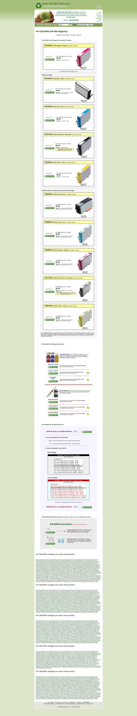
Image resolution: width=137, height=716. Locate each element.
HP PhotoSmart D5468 (54, 572)
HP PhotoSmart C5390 (85, 568)
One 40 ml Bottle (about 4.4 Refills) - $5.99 (68, 462)
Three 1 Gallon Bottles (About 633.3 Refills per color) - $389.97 (68, 497)
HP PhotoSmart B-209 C (45, 567)
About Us (79, 702)
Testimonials (98, 18)
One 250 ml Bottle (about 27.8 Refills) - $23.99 (68, 467)
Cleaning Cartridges (70, 703)
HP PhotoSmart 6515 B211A (75, 563)
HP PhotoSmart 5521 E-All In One (45, 562)
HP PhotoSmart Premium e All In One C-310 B (79, 578)
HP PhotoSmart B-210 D (56, 567)
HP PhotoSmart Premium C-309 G (56, 577)
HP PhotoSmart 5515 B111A (66, 561)
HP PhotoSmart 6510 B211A (50, 563)
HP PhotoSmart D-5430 (75, 572)
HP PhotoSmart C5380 (54, 568)
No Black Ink (68, 459)
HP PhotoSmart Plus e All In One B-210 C (79, 575)
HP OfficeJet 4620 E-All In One (53, 560)
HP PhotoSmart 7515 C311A (92, 564)
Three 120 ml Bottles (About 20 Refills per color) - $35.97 (68, 491)
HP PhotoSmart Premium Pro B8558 (52, 580)
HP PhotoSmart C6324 (51, 569)
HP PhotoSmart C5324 (87, 567)
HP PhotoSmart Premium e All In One (86, 577)
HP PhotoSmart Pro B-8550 (59, 667)
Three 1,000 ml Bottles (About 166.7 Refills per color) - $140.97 (68, 496)
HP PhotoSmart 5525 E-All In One (90, 562)
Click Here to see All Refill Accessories (80, 517)
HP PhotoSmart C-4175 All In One (50, 571)
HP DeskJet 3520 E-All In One (42, 559)
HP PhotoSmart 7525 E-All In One (66, 565)
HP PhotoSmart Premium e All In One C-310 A (55, 664)
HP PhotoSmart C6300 (41, 569)
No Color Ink (68, 484)
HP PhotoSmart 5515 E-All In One (79, 561)
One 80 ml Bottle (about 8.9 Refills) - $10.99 (68, 464)
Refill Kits (73, 35)
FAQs (100, 19)
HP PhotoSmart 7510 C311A (80, 564)
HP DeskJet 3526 (92, 559)
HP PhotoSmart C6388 (49, 570)
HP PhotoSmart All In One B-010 (87, 572)
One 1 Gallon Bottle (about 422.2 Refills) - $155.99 (68, 472)
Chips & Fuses (90, 703)
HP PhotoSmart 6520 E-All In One (89, 563)
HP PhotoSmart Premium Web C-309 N (88, 580)
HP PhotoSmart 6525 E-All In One (56, 564)
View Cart (99, 6)
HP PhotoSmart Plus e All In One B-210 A (52, 660)
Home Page (50, 702)
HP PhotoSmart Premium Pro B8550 (86, 579)
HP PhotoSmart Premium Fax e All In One (47, 579)
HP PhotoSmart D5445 (88, 571)
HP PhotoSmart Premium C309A (92, 576)
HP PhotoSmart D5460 (59, 658)
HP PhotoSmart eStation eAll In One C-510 (82, 573)
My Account (99, 7)
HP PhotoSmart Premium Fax (48, 665)
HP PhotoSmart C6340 (61, 569)
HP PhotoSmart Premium (65, 576)
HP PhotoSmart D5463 (44, 572)
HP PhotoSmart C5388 (74, 568)
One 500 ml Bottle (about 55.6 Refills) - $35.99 (68, 469)
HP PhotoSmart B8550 (78, 565)
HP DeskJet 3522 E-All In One (68, 559)
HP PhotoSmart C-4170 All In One (83, 570)
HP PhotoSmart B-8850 (66, 567)
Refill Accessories (81, 703)
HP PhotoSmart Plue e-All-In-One (60, 659)
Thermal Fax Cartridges (49, 703)
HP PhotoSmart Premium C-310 (70, 577)
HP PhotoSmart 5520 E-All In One (67, 652)
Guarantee (98, 15)
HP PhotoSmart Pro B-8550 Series (53, 581)
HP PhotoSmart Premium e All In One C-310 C (59, 578)
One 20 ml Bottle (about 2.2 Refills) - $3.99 (68, 461)
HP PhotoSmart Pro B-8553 (67, 581)
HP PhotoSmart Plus (45, 574)
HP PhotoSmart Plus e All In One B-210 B (61, 575)
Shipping (99, 16)
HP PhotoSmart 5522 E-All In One (60, 562)
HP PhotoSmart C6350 (71, 569)
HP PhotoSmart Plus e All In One (71, 574)
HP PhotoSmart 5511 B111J (90, 560)
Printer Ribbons (60, 703)
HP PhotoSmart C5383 (64, 568)
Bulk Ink (79, 35)
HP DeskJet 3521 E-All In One (55, 559)
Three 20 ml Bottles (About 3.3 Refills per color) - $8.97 (68, 486)
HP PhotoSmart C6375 (81, 569)
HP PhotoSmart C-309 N (71, 570)
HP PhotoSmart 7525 (53, 565)
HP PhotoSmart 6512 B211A (62, 563)
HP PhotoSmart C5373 (44, 568)
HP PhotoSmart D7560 (64, 572)
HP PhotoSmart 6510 (78, 652)
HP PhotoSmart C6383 (80, 657)
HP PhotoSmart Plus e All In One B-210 (86, 574)
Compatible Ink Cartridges (62, 35)
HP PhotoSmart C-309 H (60, 570)
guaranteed (56, 333)
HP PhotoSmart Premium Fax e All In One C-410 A (67, 579)
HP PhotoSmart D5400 (77, 571)
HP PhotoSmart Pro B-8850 (92, 581)
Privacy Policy (72, 702)
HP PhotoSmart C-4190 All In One (65, 571)
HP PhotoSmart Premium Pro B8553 (58, 666)
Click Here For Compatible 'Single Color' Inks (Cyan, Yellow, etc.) (68, 502)
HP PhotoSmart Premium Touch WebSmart (70, 580)
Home (99, 12)
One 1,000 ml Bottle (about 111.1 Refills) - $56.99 (68, 470)
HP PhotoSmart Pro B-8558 (80, 581)
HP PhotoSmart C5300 (77, 567)
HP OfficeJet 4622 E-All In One (67, 560)
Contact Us (98, 13)
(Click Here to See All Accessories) (79, 524)
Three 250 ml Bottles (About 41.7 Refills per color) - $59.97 (68, 493)
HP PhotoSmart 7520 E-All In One (67, 654)
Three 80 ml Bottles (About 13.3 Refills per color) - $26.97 (68, 489)
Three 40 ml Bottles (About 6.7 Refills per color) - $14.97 (68, 488)
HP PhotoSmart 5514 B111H (53, 561)
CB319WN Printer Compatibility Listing (68, 71)
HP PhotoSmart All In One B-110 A (65, 573)
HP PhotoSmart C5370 (70, 655)
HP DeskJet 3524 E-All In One (82, 559)
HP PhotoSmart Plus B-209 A (57, 574)
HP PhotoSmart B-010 (88, 565)
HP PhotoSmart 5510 (78, 560)
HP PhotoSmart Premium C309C (56, 662)
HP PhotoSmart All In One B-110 (50, 573)
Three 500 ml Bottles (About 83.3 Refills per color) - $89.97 (68, 494)
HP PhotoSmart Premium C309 (77, 576)
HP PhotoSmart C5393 (95, 568)
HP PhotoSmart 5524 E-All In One (75, 562)
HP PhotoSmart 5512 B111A (91, 651)
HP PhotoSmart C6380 (91, 569)
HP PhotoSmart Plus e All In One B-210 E (50, 576)
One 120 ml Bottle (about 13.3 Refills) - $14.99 (68, 466)
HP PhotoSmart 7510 (68, 564)
